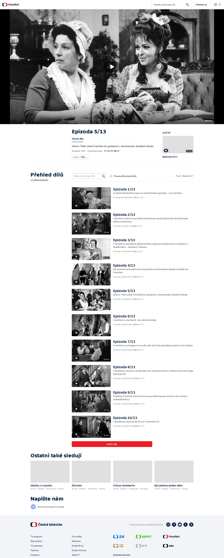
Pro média (77, 538)
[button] (112, 66)
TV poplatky (36, 547)
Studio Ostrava (79, 552)
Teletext (34, 552)
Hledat (187, 6)
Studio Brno (77, 547)
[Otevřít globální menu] (217, 4)
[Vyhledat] (103, 178)
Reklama (76, 542)
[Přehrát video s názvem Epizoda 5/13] (112, 67)
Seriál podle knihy (139, 156)
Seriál (75, 156)
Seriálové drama (121, 156)
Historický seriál (105, 156)
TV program (36, 538)
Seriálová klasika (88, 156)
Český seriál (78, 161)
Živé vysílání (36, 542)
